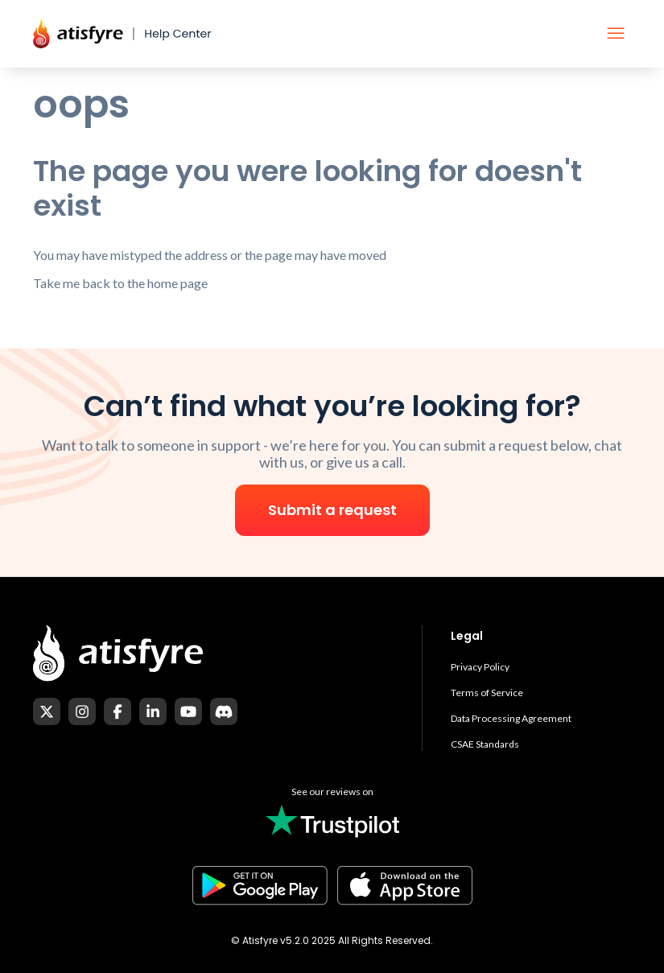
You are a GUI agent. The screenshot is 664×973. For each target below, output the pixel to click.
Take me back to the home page (120, 283)
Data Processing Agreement (511, 718)
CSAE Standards (485, 744)
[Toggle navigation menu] (615, 34)
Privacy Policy (480, 667)
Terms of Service (487, 692)
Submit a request (332, 510)
